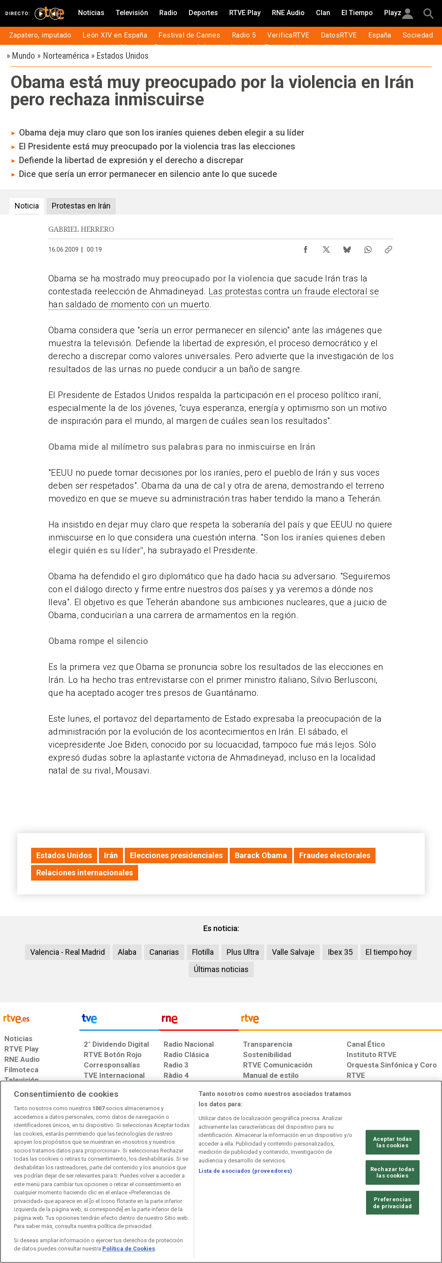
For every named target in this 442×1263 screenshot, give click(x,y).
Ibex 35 (340, 952)
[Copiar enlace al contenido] (388, 247)
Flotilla (203, 952)
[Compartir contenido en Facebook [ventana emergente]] (305, 247)
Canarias (164, 952)
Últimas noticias (221, 969)
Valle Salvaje (293, 952)
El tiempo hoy (389, 952)
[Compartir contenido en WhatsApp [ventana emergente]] (367, 247)
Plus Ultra (243, 952)
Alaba (127, 952)
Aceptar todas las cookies (392, 1142)
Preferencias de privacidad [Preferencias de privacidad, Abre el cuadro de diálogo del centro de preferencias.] (392, 1202)
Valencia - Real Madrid (67, 952)
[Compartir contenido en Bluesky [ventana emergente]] (347, 247)
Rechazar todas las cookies (392, 1172)
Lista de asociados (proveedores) (245, 1171)
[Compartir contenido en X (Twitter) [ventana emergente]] (326, 247)
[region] (221, 1171)
